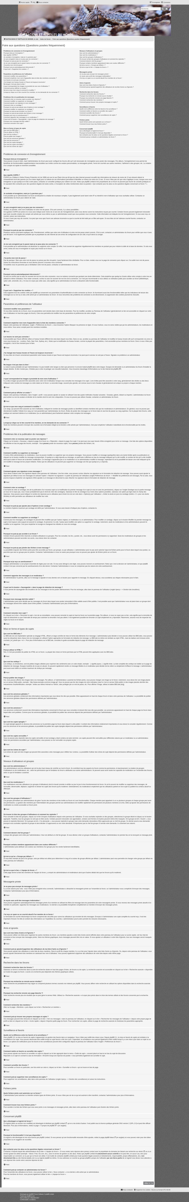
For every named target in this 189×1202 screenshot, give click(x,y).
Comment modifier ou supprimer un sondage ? (18, 109)
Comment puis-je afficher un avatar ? (15, 88)
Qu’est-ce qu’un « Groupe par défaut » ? (92, 65)
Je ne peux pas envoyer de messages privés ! (94, 74)
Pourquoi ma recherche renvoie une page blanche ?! (96, 98)
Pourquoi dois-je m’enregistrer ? (14, 53)
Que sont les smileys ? (11, 134)
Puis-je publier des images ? (13, 136)
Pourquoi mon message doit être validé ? (17, 121)
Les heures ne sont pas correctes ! (15, 80)
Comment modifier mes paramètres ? (16, 76)
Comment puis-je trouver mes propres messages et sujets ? (98, 102)
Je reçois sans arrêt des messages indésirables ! (95, 76)
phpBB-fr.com (31, 1196)
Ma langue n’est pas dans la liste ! (14, 84)
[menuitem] (32, 2)
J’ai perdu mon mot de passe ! (13, 65)
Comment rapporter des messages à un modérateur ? (21, 117)
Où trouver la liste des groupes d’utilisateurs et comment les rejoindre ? (102, 59)
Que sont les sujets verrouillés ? (14, 144)
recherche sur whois (135, 1151)
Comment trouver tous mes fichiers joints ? (93, 124)
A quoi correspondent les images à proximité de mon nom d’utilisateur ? (26, 86)
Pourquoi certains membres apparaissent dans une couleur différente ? (102, 63)
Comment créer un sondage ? (13, 105)
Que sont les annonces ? (12, 140)
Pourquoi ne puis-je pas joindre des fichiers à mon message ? (23, 113)
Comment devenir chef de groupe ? (90, 61)
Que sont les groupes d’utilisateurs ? (91, 57)
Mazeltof (33, 1198)
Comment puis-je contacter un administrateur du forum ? (97, 137)
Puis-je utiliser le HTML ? (12, 132)
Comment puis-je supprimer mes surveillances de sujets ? (98, 115)
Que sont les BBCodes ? (11, 130)
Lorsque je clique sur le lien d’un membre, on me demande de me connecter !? (31, 92)
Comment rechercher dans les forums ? (92, 94)
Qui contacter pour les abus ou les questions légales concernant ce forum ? (103, 135)
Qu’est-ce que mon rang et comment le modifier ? (19, 90)
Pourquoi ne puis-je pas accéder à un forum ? (18, 111)
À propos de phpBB (47, 1126)
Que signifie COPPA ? (11, 55)
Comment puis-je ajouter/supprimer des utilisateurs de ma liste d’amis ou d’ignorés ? (106, 87)
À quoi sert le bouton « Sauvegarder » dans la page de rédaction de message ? (29, 119)
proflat (25, 1198)
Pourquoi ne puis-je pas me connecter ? (16, 61)
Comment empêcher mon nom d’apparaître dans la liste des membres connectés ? (30, 78)
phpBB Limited (59, 1123)
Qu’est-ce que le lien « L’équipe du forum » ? (93, 67)
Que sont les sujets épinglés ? (13, 142)
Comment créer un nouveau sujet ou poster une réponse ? (22, 99)
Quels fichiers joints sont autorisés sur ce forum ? (95, 122)
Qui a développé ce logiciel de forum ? (91, 131)
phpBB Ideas (109, 1137)
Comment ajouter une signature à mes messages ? (20, 103)
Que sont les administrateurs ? (89, 53)
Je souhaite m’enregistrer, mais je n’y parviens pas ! (20, 57)
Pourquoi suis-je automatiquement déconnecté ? (19, 67)
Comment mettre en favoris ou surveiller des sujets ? (96, 111)
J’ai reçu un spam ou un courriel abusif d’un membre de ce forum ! (100, 78)
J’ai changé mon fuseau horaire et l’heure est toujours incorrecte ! (25, 82)
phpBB (115, 369)
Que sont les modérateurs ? (88, 55)
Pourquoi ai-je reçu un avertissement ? (16, 115)
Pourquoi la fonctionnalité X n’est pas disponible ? (95, 133)
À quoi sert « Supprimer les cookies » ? (16, 69)
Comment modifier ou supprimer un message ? (19, 101)
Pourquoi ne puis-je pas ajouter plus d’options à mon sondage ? (24, 107)
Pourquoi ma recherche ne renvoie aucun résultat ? (95, 96)
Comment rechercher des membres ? (91, 100)
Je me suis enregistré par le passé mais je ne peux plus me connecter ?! (27, 63)
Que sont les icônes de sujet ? (13, 146)
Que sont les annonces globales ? (14, 138)
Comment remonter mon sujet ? (14, 123)
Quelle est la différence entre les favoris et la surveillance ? (98, 109)
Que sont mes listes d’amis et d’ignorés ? (92, 85)
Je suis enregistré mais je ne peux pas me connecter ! (21, 59)
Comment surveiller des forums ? (90, 113)
